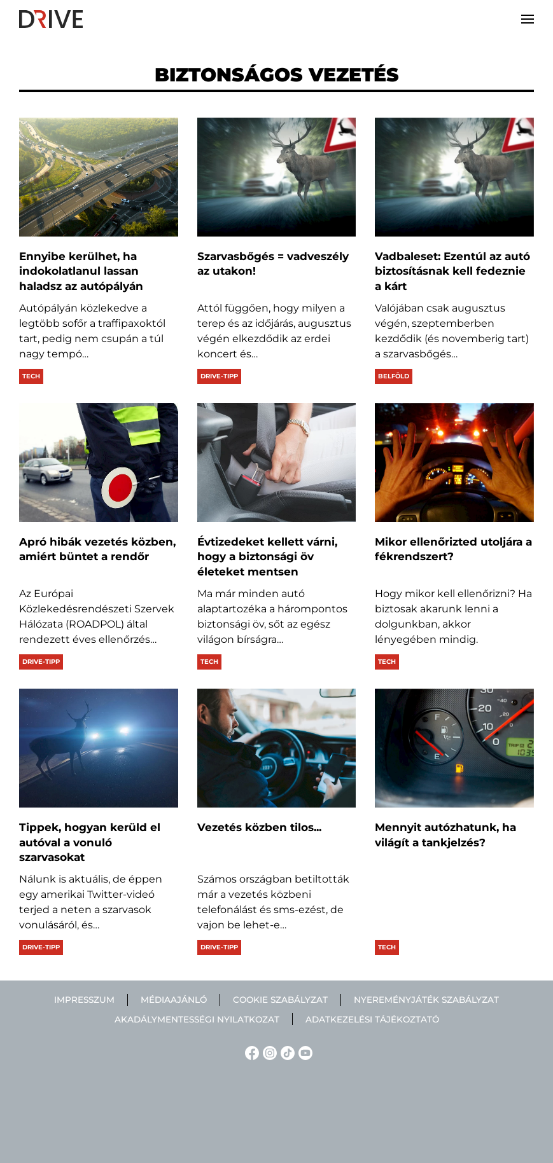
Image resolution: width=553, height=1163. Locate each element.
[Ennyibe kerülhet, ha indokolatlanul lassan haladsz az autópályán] (98, 177)
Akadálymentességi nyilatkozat (197, 1019)
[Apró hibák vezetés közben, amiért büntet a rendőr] (98, 462)
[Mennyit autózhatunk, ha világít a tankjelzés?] (454, 748)
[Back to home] (51, 19)
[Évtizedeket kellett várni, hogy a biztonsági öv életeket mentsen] (276, 462)
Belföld (393, 376)
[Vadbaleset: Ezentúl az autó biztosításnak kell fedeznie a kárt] (454, 177)
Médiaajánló (174, 999)
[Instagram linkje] (268, 1052)
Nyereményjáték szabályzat (426, 999)
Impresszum (84, 999)
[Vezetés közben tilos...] (276, 748)
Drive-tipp (219, 376)
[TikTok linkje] (286, 1052)
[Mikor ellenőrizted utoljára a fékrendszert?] (454, 462)
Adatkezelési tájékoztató (372, 1019)
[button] (527, 19)
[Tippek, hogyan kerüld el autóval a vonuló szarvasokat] (98, 748)
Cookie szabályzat (280, 999)
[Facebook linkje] (250, 1052)
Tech (31, 376)
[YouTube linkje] (303, 1052)
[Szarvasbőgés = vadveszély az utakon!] (276, 177)
